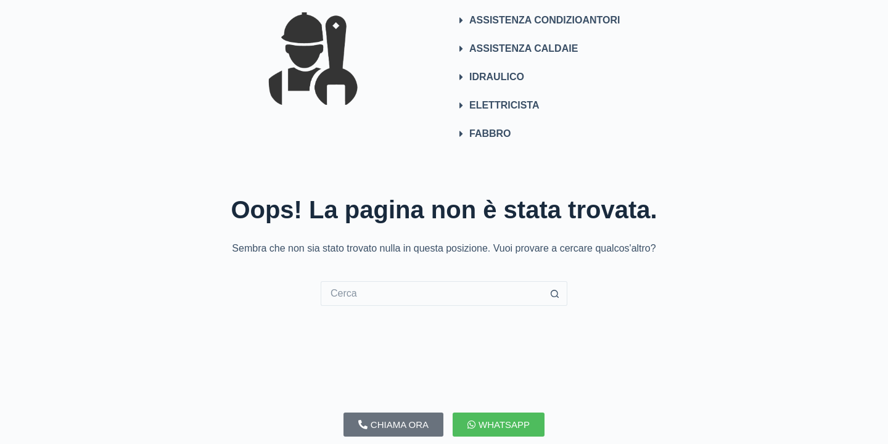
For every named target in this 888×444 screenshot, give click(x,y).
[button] (575, 20)
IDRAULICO (496, 77)
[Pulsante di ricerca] (555, 293)
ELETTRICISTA (504, 105)
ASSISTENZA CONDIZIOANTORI (544, 20)
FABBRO (490, 133)
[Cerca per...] (432, 293)
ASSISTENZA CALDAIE (523, 48)
